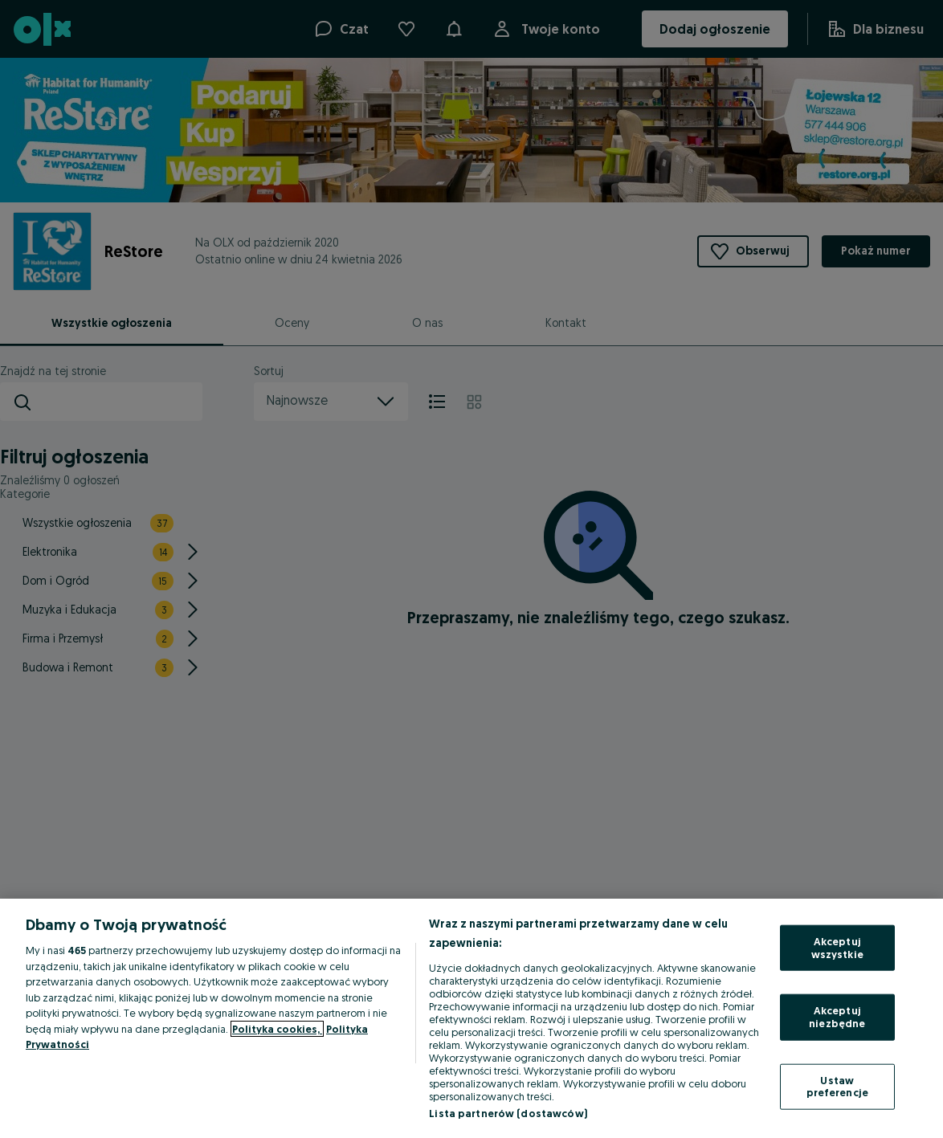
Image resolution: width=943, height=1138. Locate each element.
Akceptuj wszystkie (837, 948)
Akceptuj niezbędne (837, 1017)
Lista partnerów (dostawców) (508, 1113)
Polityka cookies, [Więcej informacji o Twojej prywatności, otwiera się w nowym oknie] (277, 1028)
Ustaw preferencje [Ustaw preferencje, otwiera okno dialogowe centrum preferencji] (837, 1086)
